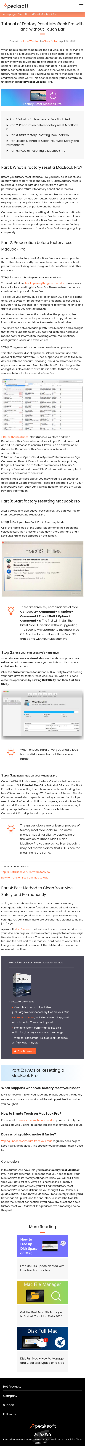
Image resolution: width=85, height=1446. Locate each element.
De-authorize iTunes (15, 437)
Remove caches (24, 1017)
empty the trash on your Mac (37, 1120)
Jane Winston (30, 41)
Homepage (9, 14)
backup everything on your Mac (45, 283)
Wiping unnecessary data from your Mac (26, 1141)
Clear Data (24, 14)
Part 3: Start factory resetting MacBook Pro (39, 135)
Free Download (26, 1051)
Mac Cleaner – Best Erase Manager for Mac (36, 962)
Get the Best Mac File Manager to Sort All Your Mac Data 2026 (41, 1314)
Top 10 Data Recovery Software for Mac (25, 872)
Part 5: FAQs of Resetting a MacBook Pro (37, 151)
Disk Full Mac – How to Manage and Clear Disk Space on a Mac (42, 1361)
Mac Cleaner (23, 929)
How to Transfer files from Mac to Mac (24, 877)
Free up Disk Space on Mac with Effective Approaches (42, 1268)
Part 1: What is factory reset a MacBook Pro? (40, 119)
